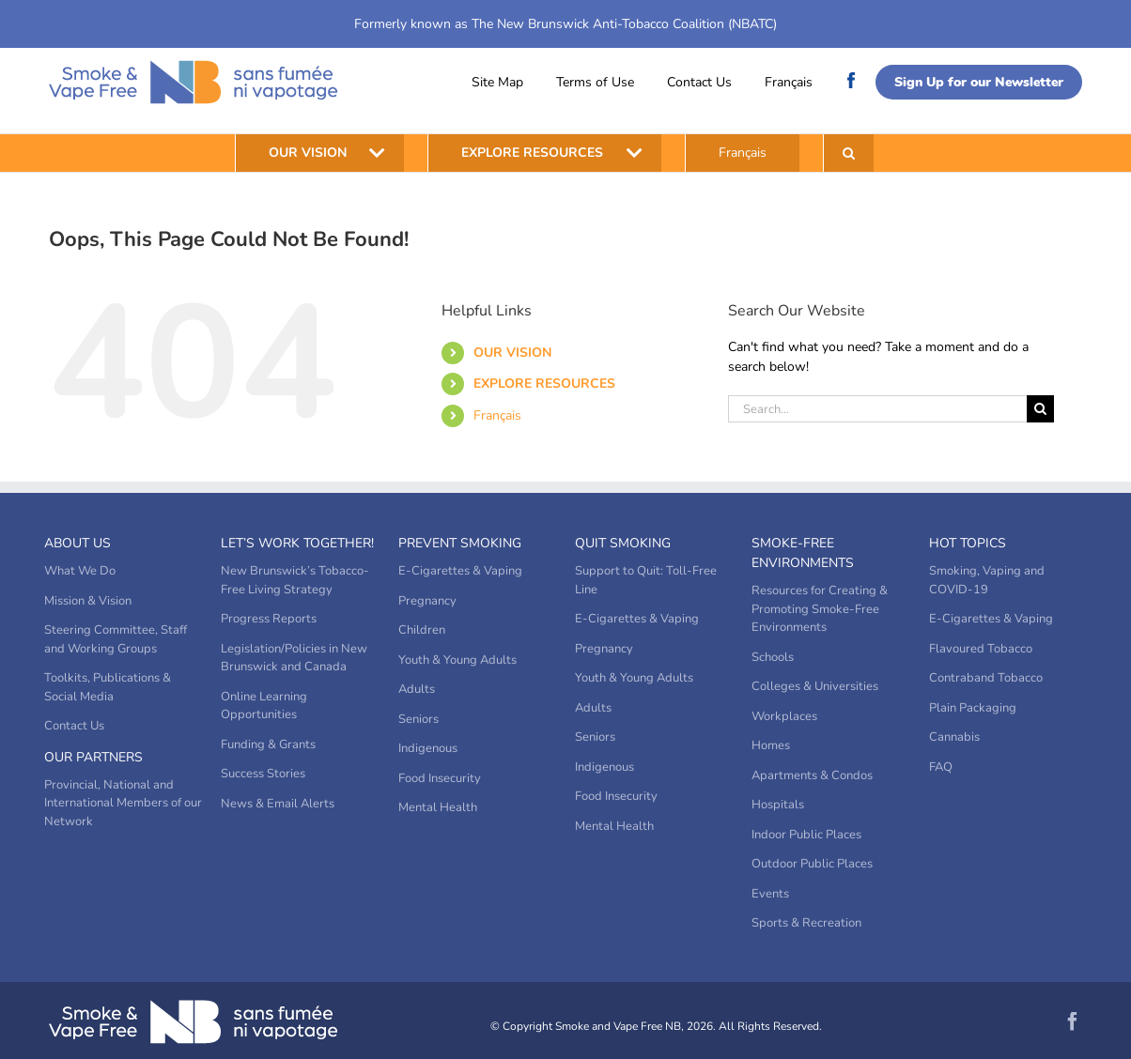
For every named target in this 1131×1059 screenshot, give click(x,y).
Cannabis (954, 737)
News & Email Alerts (277, 803)
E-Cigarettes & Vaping (460, 570)
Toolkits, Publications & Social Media (107, 687)
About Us (77, 543)
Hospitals (777, 804)
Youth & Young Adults (457, 660)
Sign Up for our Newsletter (978, 82)
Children (421, 630)
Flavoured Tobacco (980, 648)
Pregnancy (427, 600)
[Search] (1040, 408)
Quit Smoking (623, 543)
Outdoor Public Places (812, 863)
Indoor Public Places (806, 834)
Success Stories (263, 773)
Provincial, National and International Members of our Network (123, 803)
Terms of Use (595, 82)
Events (770, 893)
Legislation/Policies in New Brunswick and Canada (294, 658)
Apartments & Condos (812, 775)
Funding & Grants (268, 744)
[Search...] (877, 408)
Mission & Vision (88, 600)
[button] (849, 153)
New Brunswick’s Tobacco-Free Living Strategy (295, 580)
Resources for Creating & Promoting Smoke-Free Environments (819, 609)
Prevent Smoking (459, 543)
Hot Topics (967, 543)
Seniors (418, 719)
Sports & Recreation (806, 922)
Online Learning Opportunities (264, 706)
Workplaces (784, 716)
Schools (772, 657)
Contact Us (699, 82)
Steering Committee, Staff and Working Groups (115, 639)
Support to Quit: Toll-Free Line (646, 580)
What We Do (80, 570)
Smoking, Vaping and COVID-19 (987, 580)
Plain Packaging (972, 707)
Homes (770, 745)
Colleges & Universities (814, 686)
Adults (416, 689)
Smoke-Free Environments (802, 553)
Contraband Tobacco (986, 677)
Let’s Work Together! (297, 543)
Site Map (497, 82)
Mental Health (437, 807)
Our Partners (93, 757)
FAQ (941, 767)
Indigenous (427, 748)
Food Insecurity (439, 778)
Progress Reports (269, 618)
